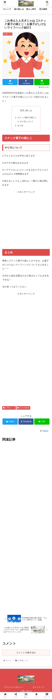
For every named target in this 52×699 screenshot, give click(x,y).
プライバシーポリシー (13, 687)
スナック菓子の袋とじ (27, 117)
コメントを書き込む (26, 652)
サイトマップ (38, 687)
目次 (22, 110)
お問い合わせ (26, 691)
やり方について (26, 121)
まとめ (20, 125)
